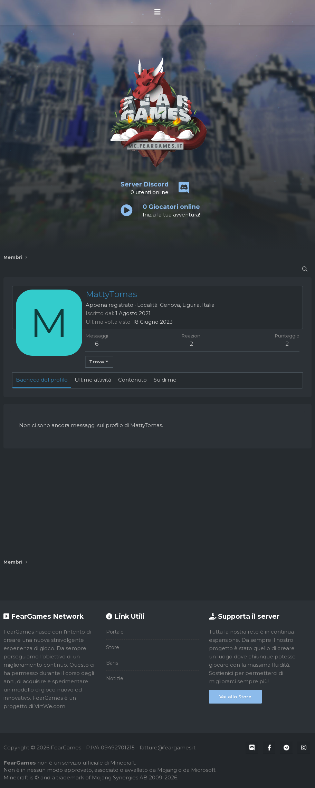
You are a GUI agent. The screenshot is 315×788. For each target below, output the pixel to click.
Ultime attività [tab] (93, 379)
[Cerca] (305, 269)
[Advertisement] (157, 503)
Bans (112, 663)
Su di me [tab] (165, 379)
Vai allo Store (235, 696)
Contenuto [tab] (132, 379)
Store (112, 647)
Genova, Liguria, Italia (187, 305)
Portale (115, 632)
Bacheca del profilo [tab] (42, 379)
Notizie (114, 678)
